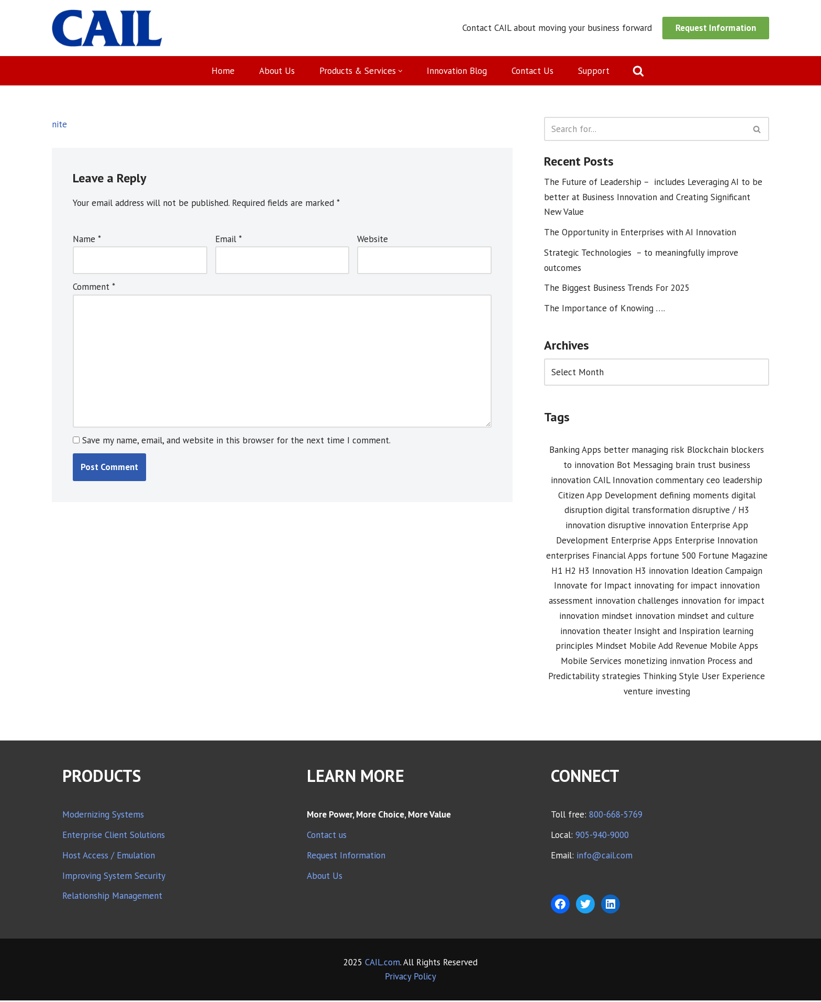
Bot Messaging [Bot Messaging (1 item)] (645, 466)
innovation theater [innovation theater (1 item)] (595, 632)
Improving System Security (113, 877)
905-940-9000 (602, 836)
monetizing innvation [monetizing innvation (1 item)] (664, 662)
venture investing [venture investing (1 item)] (657, 693)
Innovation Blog (457, 71)
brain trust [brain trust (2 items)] (695, 466)
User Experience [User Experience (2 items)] (733, 677)
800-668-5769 (615, 816)
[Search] (639, 71)
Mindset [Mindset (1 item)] (611, 647)
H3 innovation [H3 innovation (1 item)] (662, 572)
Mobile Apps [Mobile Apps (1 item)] (734, 647)
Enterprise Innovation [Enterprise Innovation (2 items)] (716, 541)
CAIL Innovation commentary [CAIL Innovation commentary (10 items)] (648, 481)
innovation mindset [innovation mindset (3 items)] (596, 617)
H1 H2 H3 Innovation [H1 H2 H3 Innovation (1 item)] (592, 572)
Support (594, 71)
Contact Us (533, 71)
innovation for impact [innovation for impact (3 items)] (722, 602)
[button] (401, 71)
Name (87, 239)
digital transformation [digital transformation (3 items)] (647, 511)
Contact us (327, 836)
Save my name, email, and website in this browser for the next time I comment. (236, 441)
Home (223, 71)
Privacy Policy (410, 978)
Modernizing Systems (103, 816)
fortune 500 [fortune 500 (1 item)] (673, 556)
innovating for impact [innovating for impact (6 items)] (675, 587)
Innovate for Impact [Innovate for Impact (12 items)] (592, 587)
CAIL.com (382, 964)
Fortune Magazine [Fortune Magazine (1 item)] (733, 556)
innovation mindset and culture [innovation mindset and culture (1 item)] (694, 617)
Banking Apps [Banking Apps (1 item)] (575, 450)
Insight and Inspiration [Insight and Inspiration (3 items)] (677, 632)
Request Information (715, 28)
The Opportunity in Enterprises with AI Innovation (640, 232)
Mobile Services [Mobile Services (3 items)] (591, 662)
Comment (94, 287)
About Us (277, 71)
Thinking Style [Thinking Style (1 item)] (671, 677)
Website (372, 239)
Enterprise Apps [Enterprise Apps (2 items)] (641, 541)
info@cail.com (604, 857)
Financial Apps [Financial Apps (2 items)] (619, 556)
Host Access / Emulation (108, 857)
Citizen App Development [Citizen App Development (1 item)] (607, 496)
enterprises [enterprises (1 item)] (568, 556)
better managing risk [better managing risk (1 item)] (644, 450)
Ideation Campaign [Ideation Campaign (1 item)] (726, 572)
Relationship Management (112, 897)
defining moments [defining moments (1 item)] (694, 496)
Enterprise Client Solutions (113, 836)
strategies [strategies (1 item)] (621, 677)
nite (59, 124)
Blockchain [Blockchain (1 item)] (707, 450)
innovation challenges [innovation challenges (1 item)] (637, 602)
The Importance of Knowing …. (604, 308)
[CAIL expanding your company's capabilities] (107, 28)
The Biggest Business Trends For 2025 (617, 288)
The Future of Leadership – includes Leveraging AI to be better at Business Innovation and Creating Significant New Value (653, 197)
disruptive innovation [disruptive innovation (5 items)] (648, 526)
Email (228, 239)
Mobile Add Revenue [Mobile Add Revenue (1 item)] (668, 647)
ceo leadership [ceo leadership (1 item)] (734, 481)
